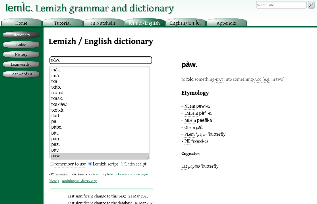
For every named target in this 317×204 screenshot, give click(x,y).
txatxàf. (99, 93)
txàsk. (99, 99)
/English (144, 22)
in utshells (103, 22)
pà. (99, 122)
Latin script (136, 163)
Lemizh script (105, 163)
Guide (21, 45)
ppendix (227, 22)
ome (21, 22)
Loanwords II (21, 74)
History (21, 54)
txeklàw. (99, 105)
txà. (99, 82)
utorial (62, 22)
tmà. (99, 76)
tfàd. (99, 116)
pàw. (99, 156)
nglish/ (185, 22)
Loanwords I (21, 64)
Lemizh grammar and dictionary (89, 7)
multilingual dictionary (79, 181)
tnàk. (99, 70)
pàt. (99, 133)
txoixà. (99, 110)
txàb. (99, 87)
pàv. (99, 150)
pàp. (99, 139)
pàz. (99, 145)
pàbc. (99, 127)
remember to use (70, 163)
